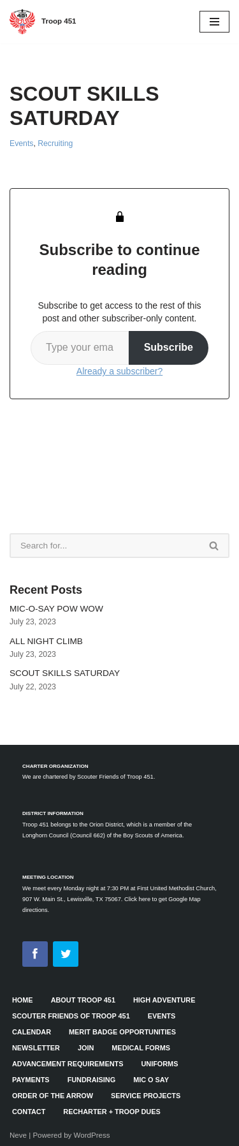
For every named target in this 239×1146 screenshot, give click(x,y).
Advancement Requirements (67, 1064)
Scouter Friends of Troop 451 (71, 1016)
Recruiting (55, 143)
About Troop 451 (83, 1000)
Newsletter (36, 1048)
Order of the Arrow (52, 1095)
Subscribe (168, 347)
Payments (31, 1080)
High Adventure (164, 1000)
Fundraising (92, 1080)
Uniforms (159, 1064)
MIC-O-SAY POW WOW (56, 608)
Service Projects (145, 1095)
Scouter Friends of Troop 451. (116, 777)
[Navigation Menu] (214, 22)
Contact (28, 1111)
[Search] (104, 545)
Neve (18, 1135)
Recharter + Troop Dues (111, 1111)
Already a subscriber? (119, 371)
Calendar (31, 1032)
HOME (22, 1000)
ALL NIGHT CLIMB (46, 641)
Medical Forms (141, 1048)
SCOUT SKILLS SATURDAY (65, 673)
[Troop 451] (43, 21)
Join (86, 1048)
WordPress (92, 1135)
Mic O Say (151, 1080)
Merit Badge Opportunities (122, 1032)
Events (21, 143)
